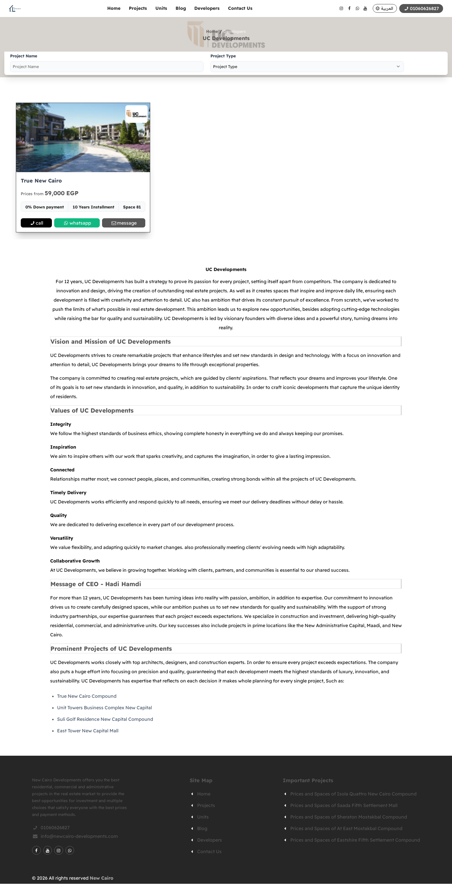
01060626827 (51, 828)
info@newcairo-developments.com (75, 836)
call (36, 223)
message (124, 223)
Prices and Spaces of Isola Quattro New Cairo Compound (353, 794)
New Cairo (101, 878)
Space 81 (132, 207)
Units (161, 8)
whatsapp (77, 223)
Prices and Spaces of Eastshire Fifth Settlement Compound (355, 840)
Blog (180, 8)
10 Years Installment (93, 207)
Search (427, 63)
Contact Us (239, 8)
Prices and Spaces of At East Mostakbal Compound (346, 829)
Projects (137, 8)
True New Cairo (41, 181)
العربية (386, 8)
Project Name (23, 56)
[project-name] (107, 66)
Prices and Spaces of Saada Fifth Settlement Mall (344, 805)
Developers (206, 8)
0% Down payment (44, 207)
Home (113, 8)
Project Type (223, 56)
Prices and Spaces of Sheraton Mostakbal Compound (348, 817)
